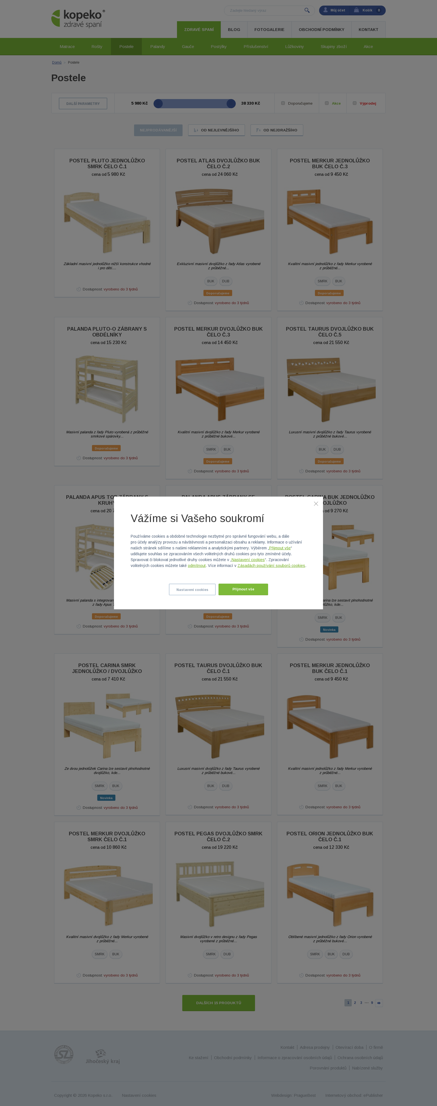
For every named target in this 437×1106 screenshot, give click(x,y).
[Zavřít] (316, 503)
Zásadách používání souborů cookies (271, 565)
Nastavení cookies (248, 559)
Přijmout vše (280, 548)
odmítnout (197, 565)
